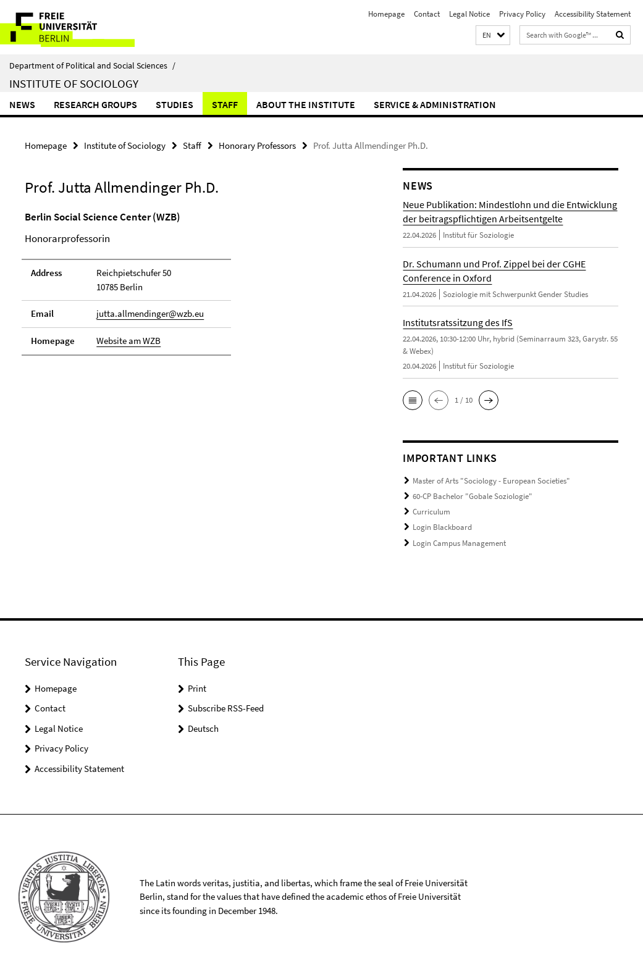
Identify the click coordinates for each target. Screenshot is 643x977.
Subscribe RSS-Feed (226, 706)
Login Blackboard (442, 526)
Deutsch (203, 726)
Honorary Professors (257, 145)
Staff (225, 104)
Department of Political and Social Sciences (92, 65)
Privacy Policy (522, 14)
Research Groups (95, 104)
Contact (427, 14)
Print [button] (197, 686)
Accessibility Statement (593, 14)
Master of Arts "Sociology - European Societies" (491, 481)
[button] (493, 35)
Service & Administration (435, 104)
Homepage (386, 14)
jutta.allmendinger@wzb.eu (150, 313)
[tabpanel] (194, 288)
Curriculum (431, 511)
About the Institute (305, 104)
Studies (174, 104)
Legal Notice (469, 14)
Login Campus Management (459, 541)
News (22, 104)
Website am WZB (128, 340)
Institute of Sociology (73, 83)
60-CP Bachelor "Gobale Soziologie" (472, 495)
